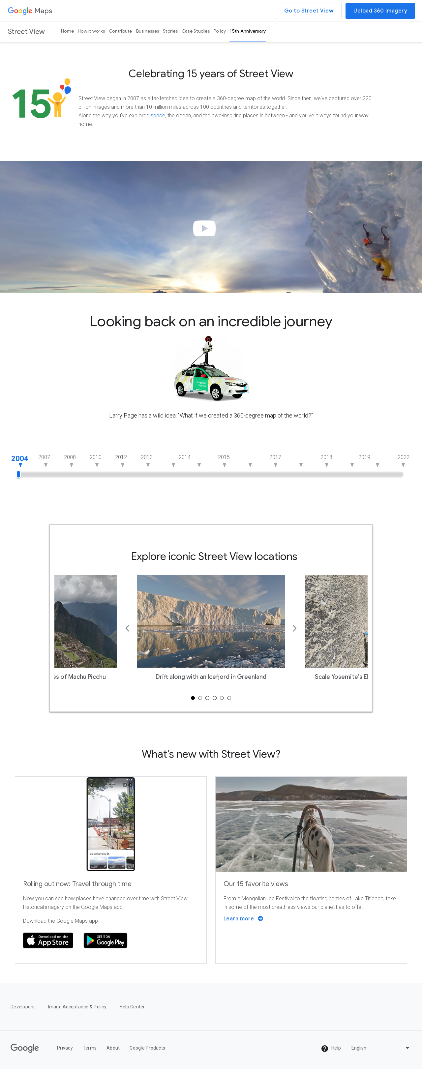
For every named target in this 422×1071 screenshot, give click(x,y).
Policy (220, 31)
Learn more (244, 920)
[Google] (25, 1050)
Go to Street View (309, 11)
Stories (170, 31)
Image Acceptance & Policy (77, 1008)
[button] (206, 235)
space (158, 117)
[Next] (294, 630)
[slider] (18, 473)
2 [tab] (200, 699)
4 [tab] (215, 699)
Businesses (147, 31)
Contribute (120, 31)
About (113, 1049)
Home (67, 31)
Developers (23, 1008)
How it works (91, 31)
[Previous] (127, 630)
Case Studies (196, 31)
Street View (26, 31)
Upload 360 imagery (380, 11)
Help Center (132, 1008)
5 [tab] (222, 699)
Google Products (147, 1049)
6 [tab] (229, 699)
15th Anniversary (248, 31)
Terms (90, 1049)
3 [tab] (207, 699)
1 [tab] (193, 699)
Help (331, 1050)
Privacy (65, 1049)
